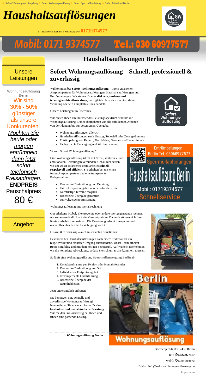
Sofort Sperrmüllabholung (87, 3)
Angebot (23, 224)
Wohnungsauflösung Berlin (23, 93)
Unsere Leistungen (23, 74)
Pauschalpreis (24, 147)
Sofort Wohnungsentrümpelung (22, 3)
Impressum (188, 372)
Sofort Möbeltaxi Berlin (117, 3)
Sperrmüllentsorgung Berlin (112, 257)
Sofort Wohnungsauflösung (56, 3)
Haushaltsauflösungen (59, 15)
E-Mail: (143, 366)
